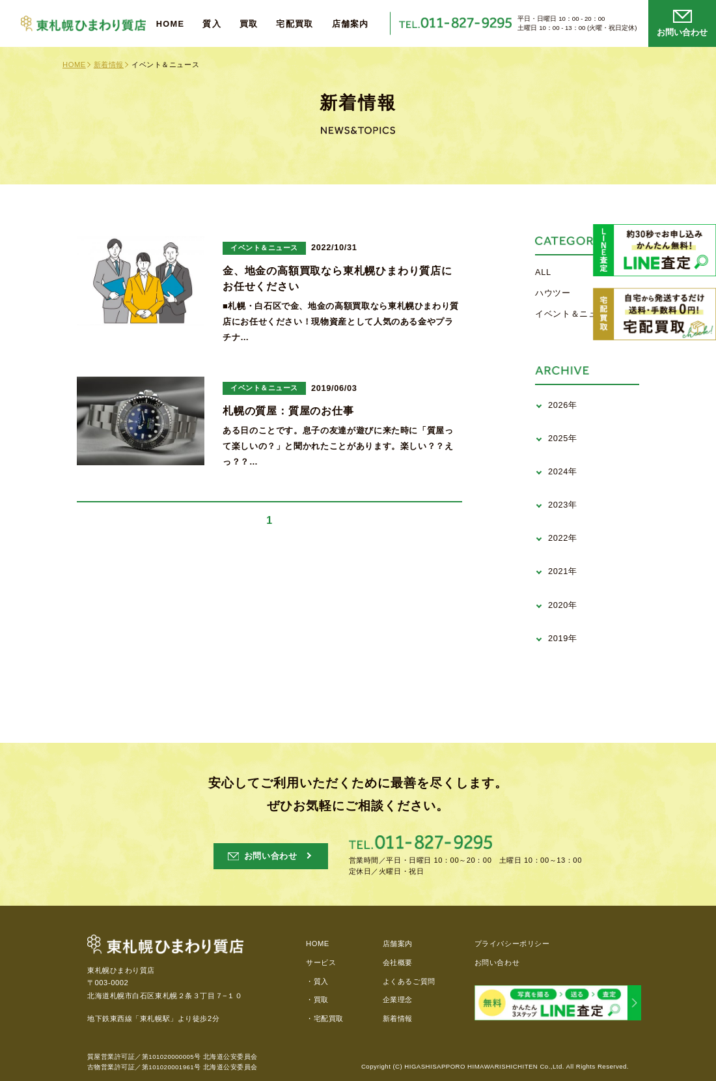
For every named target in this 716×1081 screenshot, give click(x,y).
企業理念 (398, 999)
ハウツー (553, 293)
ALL (543, 272)
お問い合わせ (497, 962)
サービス (321, 962)
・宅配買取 (325, 1018)
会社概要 (398, 962)
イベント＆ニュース (575, 314)
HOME (170, 24)
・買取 (317, 999)
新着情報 (109, 64)
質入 (211, 24)
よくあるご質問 (409, 981)
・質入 (317, 981)
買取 (249, 24)
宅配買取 (294, 24)
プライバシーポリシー (512, 943)
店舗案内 (350, 24)
